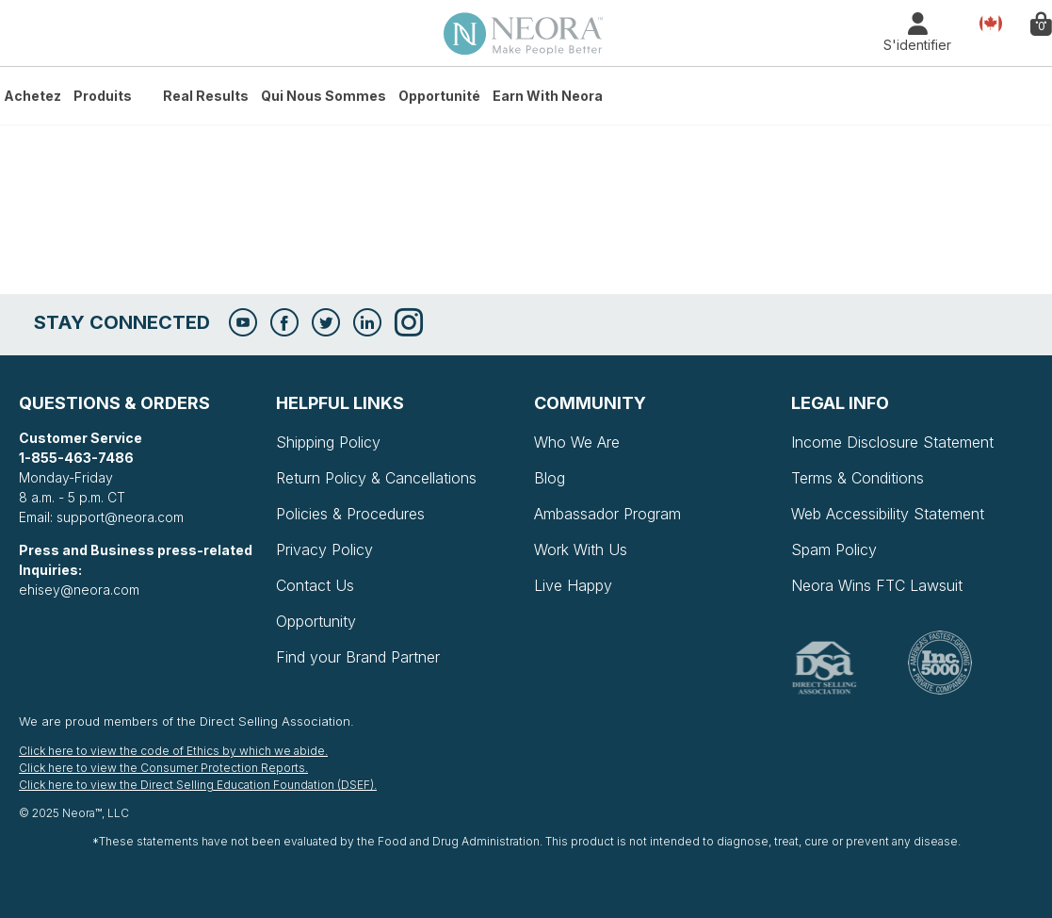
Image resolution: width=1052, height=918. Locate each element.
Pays (990, 22)
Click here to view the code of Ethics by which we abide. (173, 751)
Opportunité (439, 96)
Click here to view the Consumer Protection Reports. (163, 768)
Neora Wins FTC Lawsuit (877, 585)
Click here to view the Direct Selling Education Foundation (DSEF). (198, 785)
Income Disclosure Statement (892, 442)
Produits (102, 96)
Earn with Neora (548, 96)
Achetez (32, 96)
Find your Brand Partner (358, 657)
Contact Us (315, 585)
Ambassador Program (607, 513)
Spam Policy (834, 549)
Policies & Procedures (350, 513)
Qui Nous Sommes (323, 96)
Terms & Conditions (857, 477)
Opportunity (316, 621)
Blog (549, 477)
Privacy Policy (324, 549)
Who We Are (577, 442)
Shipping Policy (328, 442)
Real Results (206, 96)
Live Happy (573, 585)
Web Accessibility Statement (887, 513)
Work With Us (580, 549)
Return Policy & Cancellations (376, 477)
